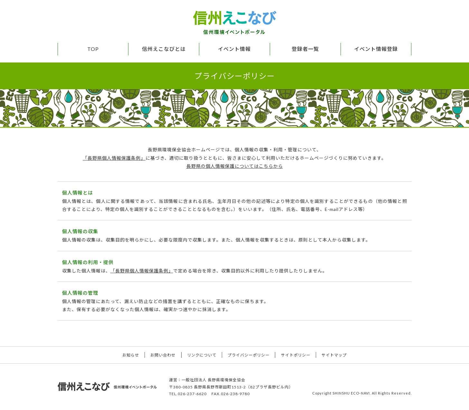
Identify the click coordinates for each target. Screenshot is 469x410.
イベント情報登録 (376, 49)
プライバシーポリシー (250, 354)
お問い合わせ (158, 354)
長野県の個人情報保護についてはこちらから (234, 165)
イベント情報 (234, 49)
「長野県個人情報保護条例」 (114, 157)
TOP (93, 49)
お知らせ (123, 354)
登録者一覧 (305, 49)
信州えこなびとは (164, 49)
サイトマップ (341, 354)
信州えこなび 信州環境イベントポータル (234, 22)
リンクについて (200, 354)
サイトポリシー (299, 354)
